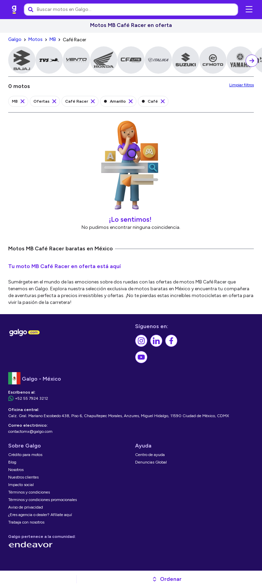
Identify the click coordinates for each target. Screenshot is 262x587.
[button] (167, 579)
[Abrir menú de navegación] (249, 9)
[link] (14, 9)
